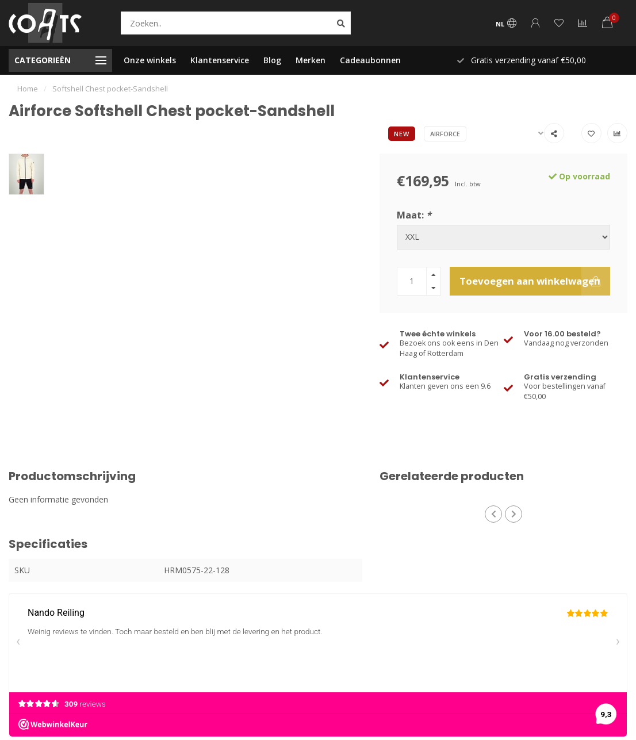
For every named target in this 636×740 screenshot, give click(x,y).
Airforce (445, 133)
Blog (272, 60)
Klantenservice (219, 60)
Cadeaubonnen (370, 60)
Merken (310, 60)
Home (27, 88)
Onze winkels (150, 60)
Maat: (414, 215)
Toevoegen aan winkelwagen (534, 281)
